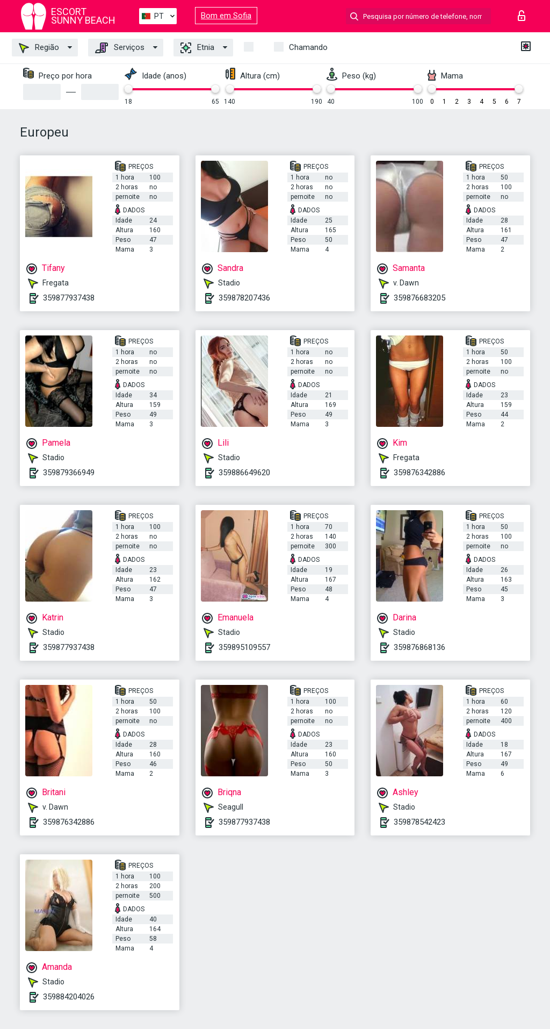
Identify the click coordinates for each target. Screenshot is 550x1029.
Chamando (308, 47)
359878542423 (419, 822)
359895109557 (244, 647)
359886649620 (244, 472)
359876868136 (419, 647)
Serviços (119, 47)
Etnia (197, 47)
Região (39, 47)
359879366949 (69, 472)
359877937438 (69, 298)
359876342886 (419, 472)
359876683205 (419, 298)
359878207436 (244, 298)
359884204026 (69, 997)
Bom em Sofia (226, 15)
